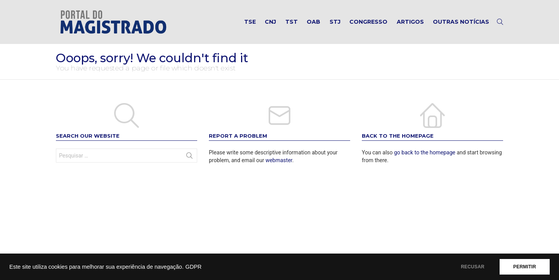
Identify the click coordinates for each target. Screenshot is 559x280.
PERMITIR (524, 267)
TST (291, 21)
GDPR (193, 267)
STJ (335, 21)
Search (189, 157)
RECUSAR (472, 267)
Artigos (410, 21)
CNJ (270, 21)
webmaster (279, 160)
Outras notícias (461, 21)
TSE (250, 21)
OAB (313, 21)
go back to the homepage (424, 152)
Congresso (368, 21)
